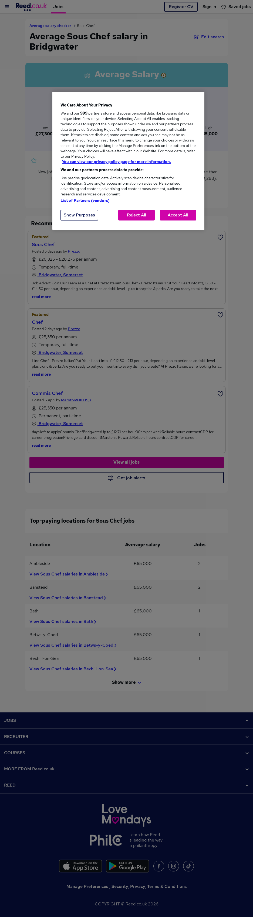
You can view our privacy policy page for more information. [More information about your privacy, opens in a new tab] (116, 161)
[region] (128, 161)
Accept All (178, 215)
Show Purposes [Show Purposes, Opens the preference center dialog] (79, 215)
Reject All (136, 215)
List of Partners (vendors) (85, 200)
